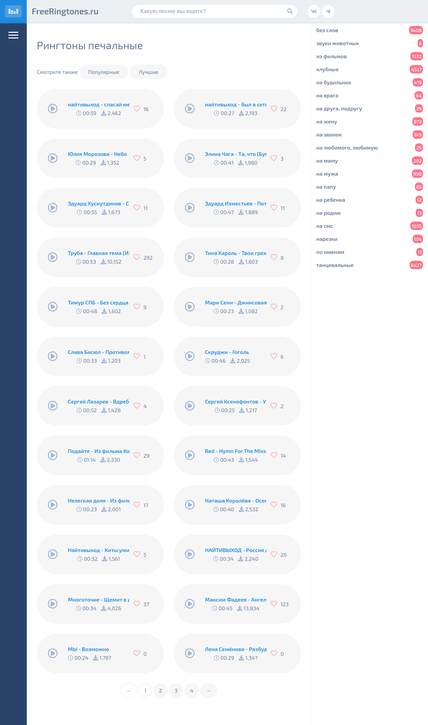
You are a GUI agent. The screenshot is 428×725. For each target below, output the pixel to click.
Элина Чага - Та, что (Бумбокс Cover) (235, 154)
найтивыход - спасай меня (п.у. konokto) (98, 104)
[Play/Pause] (53, 109)
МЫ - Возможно (88, 649)
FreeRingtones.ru (65, 11)
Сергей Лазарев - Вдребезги (98, 401)
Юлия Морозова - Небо (97, 154)
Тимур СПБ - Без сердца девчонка (98, 302)
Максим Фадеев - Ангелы (235, 599)
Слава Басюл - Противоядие (98, 352)
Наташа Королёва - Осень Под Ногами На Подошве (235, 500)
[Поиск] (215, 11)
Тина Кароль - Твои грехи (235, 253)
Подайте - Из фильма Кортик (98, 451)
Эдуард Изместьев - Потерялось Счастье (235, 203)
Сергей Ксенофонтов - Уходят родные (235, 401)
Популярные (104, 72)
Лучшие (148, 72)
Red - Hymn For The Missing (235, 451)
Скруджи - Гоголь (227, 352)
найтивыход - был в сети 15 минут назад (235, 104)
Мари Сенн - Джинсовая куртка (235, 302)
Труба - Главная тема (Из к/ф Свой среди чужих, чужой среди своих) (98, 253)
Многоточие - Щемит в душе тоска (98, 599)
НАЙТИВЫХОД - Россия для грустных (235, 550)
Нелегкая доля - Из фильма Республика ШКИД (98, 500)
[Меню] (13, 35)
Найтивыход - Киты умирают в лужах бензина (98, 550)
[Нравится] (138, 108)
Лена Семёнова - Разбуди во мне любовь (235, 649)
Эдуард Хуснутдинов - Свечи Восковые (98, 203)
